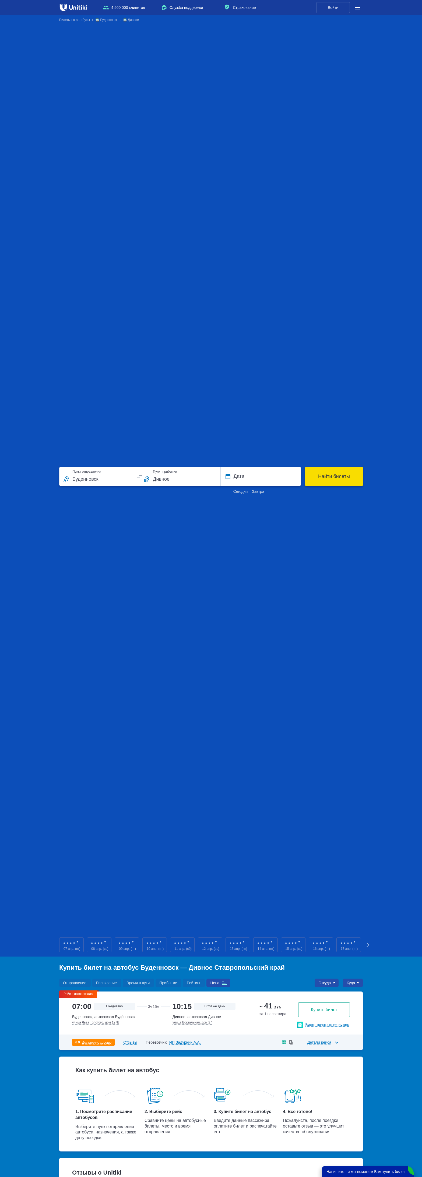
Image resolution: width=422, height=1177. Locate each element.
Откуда (324, 983)
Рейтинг (194, 983)
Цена (214, 983)
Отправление (74, 983)
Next (368, 944)
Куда (351, 983)
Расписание (106, 983)
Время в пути (138, 983)
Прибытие (168, 983)
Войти (333, 7)
